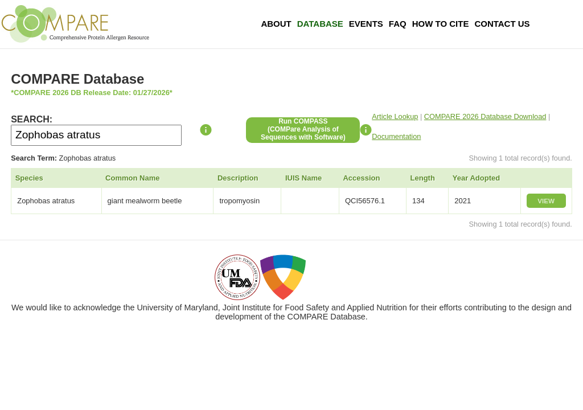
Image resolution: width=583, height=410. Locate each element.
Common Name (132, 178)
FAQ (398, 23)
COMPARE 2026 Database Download (485, 116)
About (276, 23)
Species (29, 178)
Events (366, 23)
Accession (361, 178)
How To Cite (440, 23)
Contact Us (501, 23)
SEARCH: (31, 119)
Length (422, 178)
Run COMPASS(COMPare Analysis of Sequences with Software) (303, 129)
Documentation (396, 136)
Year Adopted (476, 178)
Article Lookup (395, 116)
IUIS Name (303, 178)
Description (237, 178)
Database (320, 23)
